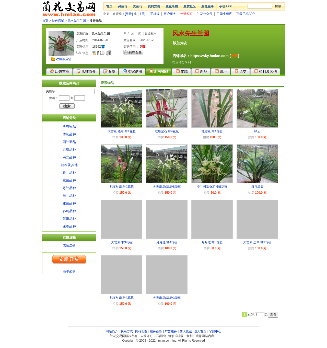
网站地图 (141, 331)
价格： (53, 98)
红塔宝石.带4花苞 (167, 131)
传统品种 (69, 134)
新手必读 (69, 271)
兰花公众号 (204, 14)
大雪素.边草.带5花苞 (167, 187)
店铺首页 (59, 71)
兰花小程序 (224, 14)
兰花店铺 (172, 6)
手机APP (225, 6)
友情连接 (69, 245)
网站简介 (112, 331)
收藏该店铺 (63, 59)
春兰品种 (69, 173)
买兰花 (122, 6)
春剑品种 (69, 211)
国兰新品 (69, 142)
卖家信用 (132, 71)
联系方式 (127, 331)
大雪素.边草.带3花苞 (257, 242)
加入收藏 (186, 331)
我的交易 (154, 6)
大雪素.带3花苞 (121, 242)
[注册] (141, 14)
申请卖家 (186, 14)
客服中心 (215, 331)
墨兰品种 (69, 196)
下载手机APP (245, 14)
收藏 (234, 56)
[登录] (129, 14)
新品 (201, 71)
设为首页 (200, 331)
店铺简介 (86, 71)
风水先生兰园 (76, 21)
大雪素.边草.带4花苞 (121, 131)
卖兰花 (137, 6)
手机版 (154, 14)
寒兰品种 (69, 188)
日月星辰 (257, 187)
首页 (109, 6)
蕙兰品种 (69, 180)
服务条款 (156, 331)
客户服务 (170, 14)
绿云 (257, 131)
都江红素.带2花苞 (122, 187)
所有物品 (158, 71)
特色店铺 (58, 21)
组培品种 (69, 149)
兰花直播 (207, 6)
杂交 (241, 71)
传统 (182, 71)
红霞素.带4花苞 (212, 131)
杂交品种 (69, 157)
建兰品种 (69, 203)
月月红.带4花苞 (166, 242)
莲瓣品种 (69, 219)
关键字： (52, 91)
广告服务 (171, 331)
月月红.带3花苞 (212, 242)
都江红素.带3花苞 (122, 298)
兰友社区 (189, 6)
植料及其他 (265, 71)
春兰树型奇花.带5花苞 (212, 187)
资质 (109, 71)
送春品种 (69, 226)
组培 (221, 71)
